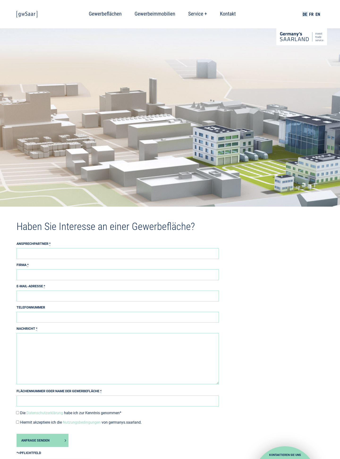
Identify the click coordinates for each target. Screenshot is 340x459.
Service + (197, 14)
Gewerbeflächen (105, 14)
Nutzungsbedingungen (82, 422)
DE (305, 14)
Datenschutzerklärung (44, 413)
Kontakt (228, 14)
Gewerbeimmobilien (155, 14)
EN (317, 14)
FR (311, 14)
